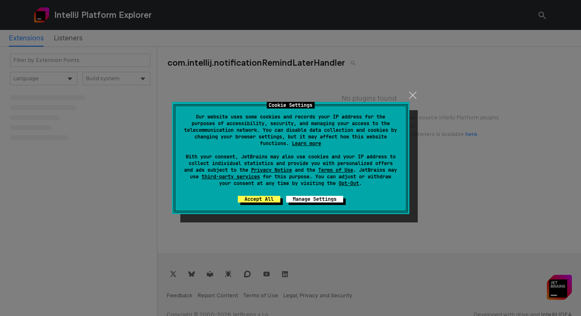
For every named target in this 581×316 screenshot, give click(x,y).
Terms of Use (335, 170)
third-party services (231, 176)
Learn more (306, 143)
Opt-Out (349, 183)
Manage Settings (315, 199)
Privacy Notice (271, 170)
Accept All (259, 199)
